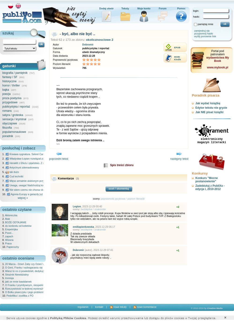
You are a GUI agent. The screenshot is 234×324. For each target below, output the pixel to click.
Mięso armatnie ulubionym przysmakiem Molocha (34, 180)
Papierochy (13, 247)
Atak (7, 218)
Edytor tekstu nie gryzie (211, 107)
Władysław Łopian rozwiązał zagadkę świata (32, 158)
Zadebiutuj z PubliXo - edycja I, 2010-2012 (210, 187)
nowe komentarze (145, 306)
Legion (77, 206)
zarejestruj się (202, 30)
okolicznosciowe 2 (99, 39)
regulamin (82, 306)
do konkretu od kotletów (18, 225)
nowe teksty (118, 306)
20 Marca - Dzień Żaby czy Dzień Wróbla (27, 264)
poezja (6, 94)
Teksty (125, 8)
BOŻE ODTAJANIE (15, 222)
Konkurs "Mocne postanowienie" (206, 179)
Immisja (9, 278)
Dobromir (87, 44)
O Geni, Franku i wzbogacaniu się (24, 267)
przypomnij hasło (203, 33)
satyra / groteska (12, 115)
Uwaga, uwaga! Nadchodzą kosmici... (28, 185)
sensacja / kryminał (14, 119)
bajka (5, 89)
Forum (162, 8)
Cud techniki (14, 176)
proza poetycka (11, 98)
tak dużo (12, 172)
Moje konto (143, 8)
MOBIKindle (177, 58)
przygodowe (10, 102)
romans (7, 110)
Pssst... (9, 232)
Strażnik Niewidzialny (17, 274)
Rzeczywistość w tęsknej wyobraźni (24, 288)
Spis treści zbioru (121, 165)
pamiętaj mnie (205, 24)
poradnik (7, 136)
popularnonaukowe (14, 132)
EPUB (177, 47)
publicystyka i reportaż (16, 106)
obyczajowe (9, 123)
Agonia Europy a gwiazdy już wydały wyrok (32, 194)
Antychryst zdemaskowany (22, 167)
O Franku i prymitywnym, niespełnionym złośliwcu (32, 285)
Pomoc (181, 8)
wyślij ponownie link (205, 36)
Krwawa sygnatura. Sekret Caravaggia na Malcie (34, 154)
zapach (9, 236)
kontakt (99, 306)
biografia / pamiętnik (14, 72)
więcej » (23, 198)
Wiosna (9, 239)
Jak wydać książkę (207, 103)
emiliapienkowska (83, 226)
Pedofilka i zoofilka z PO (20, 295)
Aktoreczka (11, 215)
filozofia (7, 127)
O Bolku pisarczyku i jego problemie (25, 292)
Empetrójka (11, 229)
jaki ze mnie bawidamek (18, 281)
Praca (8, 243)
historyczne (9, 81)
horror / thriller (11, 85)
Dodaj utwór (106, 8)
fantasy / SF (9, 77)
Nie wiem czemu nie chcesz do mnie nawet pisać (34, 189)
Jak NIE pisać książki (209, 112)
